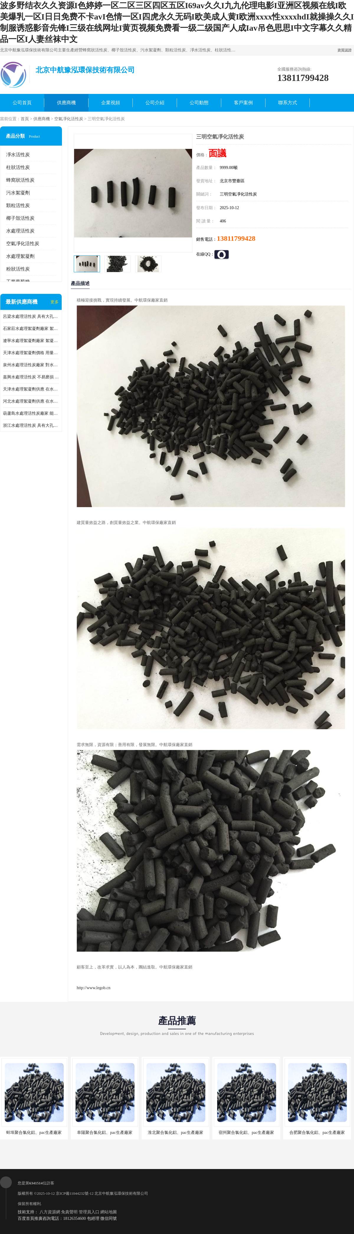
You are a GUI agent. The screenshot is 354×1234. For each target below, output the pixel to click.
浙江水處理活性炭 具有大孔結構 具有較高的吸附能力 (31, 425)
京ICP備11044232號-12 (75, 1193)
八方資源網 (50, 1212)
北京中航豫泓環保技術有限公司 (121, 1193)
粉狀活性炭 (18, 268)
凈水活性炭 (18, 154)
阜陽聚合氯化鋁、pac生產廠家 (104, 1132)
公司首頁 (22, 102)
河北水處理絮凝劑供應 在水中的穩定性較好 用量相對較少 (31, 401)
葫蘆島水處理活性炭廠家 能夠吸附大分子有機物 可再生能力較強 (31, 413)
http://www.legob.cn (93, 988)
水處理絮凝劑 (20, 256)
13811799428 (236, 238)
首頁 (25, 119)
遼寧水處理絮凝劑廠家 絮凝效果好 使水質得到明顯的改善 (31, 340)
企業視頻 (110, 102)
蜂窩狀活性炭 (20, 180)
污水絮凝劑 (18, 192)
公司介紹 (154, 102)
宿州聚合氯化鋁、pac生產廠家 (246, 1132)
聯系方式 (287, 102)
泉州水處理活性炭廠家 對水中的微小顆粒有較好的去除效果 (31, 365)
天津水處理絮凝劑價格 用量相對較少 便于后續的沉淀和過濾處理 (31, 353)
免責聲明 (69, 1212)
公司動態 (199, 102)
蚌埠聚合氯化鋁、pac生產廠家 (33, 1132)
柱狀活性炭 (18, 167)
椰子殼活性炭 (20, 218)
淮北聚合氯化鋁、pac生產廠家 (175, 1132)
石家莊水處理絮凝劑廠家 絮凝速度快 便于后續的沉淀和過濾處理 (31, 328)
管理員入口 (89, 1212)
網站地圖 (108, 1212)
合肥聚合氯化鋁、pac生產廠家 (317, 1132)
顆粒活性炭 (18, 205)
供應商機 (66, 102)
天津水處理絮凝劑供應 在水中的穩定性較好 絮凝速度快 (31, 389)
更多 (54, 302)
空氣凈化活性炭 (68, 119)
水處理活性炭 (20, 230)
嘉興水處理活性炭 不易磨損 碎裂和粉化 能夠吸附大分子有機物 (31, 377)
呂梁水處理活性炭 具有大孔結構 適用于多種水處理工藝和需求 (31, 316)
